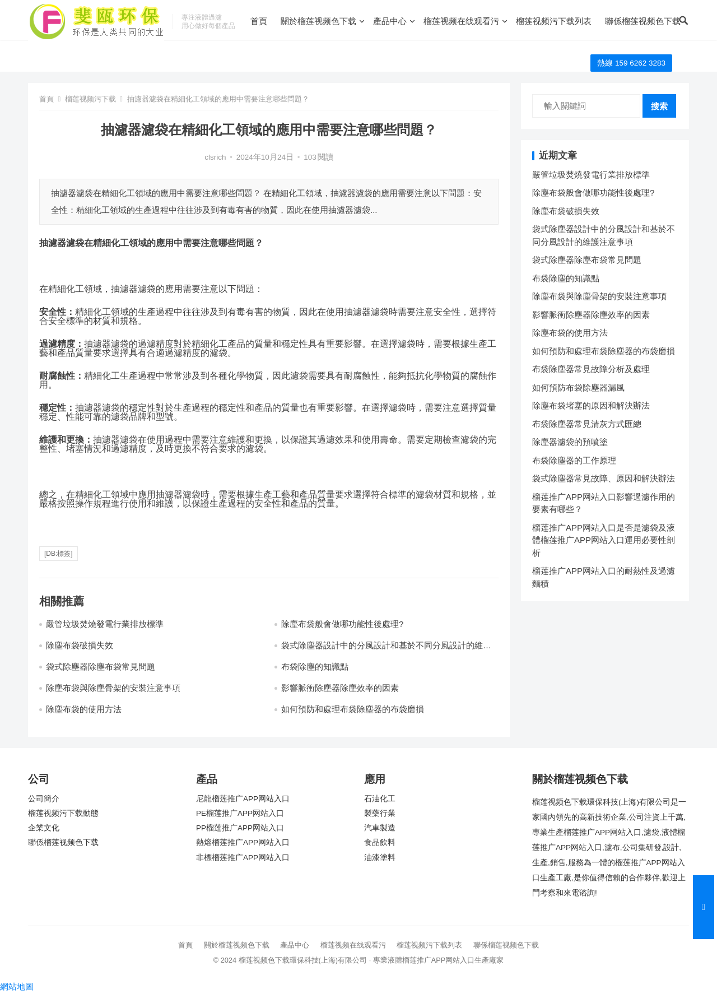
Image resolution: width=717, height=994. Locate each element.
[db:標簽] (58, 554)
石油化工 (379, 799)
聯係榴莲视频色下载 (643, 21)
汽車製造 (379, 828)
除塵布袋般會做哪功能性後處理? (342, 624)
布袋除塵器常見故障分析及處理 (591, 369)
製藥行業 (379, 813)
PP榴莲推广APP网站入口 (240, 828)
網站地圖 (17, 986)
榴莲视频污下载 (90, 99)
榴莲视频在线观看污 (461, 21)
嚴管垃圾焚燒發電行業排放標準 (105, 624)
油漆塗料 (379, 857)
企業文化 (43, 828)
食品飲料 (379, 842)
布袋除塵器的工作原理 (574, 460)
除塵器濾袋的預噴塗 (570, 442)
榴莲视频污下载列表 (554, 21)
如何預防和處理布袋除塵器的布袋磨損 (352, 709)
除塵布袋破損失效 (79, 645)
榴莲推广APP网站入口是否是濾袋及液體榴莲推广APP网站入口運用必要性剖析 (603, 540)
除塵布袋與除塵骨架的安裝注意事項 (113, 688)
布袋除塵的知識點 (314, 666)
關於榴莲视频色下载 (318, 21)
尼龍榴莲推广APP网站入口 (243, 799)
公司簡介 (43, 799)
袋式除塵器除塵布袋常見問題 (100, 666)
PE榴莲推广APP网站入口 (240, 813)
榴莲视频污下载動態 (63, 813)
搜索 (659, 106)
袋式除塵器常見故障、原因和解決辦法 (603, 478)
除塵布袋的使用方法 (84, 709)
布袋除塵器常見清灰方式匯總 (586, 424)
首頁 (258, 21)
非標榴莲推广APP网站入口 (243, 857)
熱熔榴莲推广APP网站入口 (243, 842)
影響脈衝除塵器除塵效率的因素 (340, 688)
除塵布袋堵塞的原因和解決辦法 (591, 405)
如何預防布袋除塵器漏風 (578, 387)
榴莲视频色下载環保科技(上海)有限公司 (303, 960)
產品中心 (390, 21)
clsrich (215, 157)
